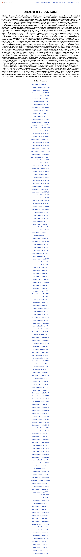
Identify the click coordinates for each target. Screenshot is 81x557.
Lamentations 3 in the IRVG (40, 270)
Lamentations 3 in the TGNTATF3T (40, 495)
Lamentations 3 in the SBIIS (40, 416)
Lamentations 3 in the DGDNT (40, 230)
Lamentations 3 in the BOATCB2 (40, 128)
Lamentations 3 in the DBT (40, 227)
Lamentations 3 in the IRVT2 (40, 294)
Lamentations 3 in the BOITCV (40, 160)
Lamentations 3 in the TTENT (40, 524)
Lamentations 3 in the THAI (40, 498)
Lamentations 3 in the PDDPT (40, 387)
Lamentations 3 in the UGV (40, 530)
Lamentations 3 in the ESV (40, 244)
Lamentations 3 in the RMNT (40, 393)
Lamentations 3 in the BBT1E (40, 99)
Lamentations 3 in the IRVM (40, 279)
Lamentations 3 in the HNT (40, 262)
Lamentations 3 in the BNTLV (40, 122)
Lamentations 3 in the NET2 (41, 372)
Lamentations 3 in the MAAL (40, 332)
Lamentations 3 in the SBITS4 (40, 451)
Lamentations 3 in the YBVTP (40, 550)
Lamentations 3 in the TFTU (40, 492)
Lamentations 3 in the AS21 (41, 90)
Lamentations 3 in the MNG (40, 346)
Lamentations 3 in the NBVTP (40, 370)
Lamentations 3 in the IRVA (40, 265)
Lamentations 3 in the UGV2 (40, 533)
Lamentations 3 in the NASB (40, 361)
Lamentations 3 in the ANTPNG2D (40, 87)
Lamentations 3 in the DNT (40, 236)
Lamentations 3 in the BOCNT (40, 134)
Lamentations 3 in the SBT (40, 460)
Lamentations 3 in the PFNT (40, 390)
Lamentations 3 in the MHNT (40, 340)
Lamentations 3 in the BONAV (40, 180)
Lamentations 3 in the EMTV (40, 241)
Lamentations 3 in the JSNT (40, 303)
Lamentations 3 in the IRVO (40, 285)
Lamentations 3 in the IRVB (40, 268)
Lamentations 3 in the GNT (40, 256)
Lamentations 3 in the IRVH (40, 273)
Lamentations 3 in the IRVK (40, 276)
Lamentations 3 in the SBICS (40, 404)
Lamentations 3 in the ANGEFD (40, 84)
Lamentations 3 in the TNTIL (40, 509)
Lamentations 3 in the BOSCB (40, 195)
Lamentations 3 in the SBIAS (40, 396)
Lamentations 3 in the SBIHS (40, 413)
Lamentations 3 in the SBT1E (40, 463)
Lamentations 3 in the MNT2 (40, 352)
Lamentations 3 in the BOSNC (40, 198)
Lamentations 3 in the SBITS (40, 442)
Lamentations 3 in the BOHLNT (40, 148)
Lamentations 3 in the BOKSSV (40, 169)
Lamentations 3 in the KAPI (40, 305)
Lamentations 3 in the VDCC (40, 541)
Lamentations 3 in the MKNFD (40, 343)
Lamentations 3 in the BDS (40, 102)
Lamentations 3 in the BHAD (40, 107)
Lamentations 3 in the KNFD (40, 317)
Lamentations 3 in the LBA (40, 320)
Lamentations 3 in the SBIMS (40, 431)
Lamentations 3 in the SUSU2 (40, 474)
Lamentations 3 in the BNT (40, 116)
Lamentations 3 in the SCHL (40, 466)
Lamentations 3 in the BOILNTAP (40, 157)
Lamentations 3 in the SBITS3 (40, 448)
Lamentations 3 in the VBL (40, 538)
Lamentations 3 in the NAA (40, 358)
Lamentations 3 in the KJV (40, 314)
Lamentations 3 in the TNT (40, 503)
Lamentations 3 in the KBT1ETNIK (40, 308)
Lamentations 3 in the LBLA (41, 323)
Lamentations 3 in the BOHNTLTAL (41, 151)
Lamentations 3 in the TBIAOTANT (40, 480)
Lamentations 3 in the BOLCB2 (40, 174)
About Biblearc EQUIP (73, 2)
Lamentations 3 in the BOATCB (40, 125)
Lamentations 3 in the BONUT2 (40, 189)
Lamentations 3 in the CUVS (40, 224)
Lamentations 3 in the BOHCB (40, 142)
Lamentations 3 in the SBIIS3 (40, 422)
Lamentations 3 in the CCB (40, 218)
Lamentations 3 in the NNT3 (40, 384)
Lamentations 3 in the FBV (40, 247)
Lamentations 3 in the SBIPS (40, 436)
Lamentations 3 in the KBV (40, 311)
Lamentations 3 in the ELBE (40, 238)
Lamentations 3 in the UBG (40, 527)
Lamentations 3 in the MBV (40, 335)
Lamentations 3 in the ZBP (40, 553)
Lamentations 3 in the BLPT (40, 113)
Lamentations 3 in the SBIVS (40, 457)
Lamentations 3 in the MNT (40, 349)
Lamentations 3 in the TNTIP (40, 515)
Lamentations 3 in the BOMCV (40, 177)
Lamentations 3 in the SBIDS (40, 407)
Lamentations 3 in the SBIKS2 (40, 428)
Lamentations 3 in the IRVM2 (40, 282)
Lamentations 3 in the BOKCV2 (40, 166)
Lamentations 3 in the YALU (40, 544)
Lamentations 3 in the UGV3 (40, 536)
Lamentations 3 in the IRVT (40, 291)
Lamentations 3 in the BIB (40, 110)
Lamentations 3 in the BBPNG (40, 96)
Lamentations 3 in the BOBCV (40, 131)
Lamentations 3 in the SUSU (40, 471)
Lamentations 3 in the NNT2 (40, 381)
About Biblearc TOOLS (58, 2)
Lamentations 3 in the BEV (40, 104)
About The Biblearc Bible (43, 2)
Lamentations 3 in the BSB (40, 215)
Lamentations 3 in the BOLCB (40, 171)
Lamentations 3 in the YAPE (41, 547)
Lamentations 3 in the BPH (40, 212)
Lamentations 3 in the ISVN (40, 300)
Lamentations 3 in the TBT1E (40, 483)
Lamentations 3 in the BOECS (40, 136)
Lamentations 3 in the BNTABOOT (40, 119)
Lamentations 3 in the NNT (40, 378)
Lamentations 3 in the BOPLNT (40, 192)
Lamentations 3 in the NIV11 (40, 375)
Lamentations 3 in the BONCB (40, 183)
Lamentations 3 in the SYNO (40, 477)
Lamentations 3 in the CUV (40, 221)
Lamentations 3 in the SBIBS (40, 399)
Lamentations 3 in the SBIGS (40, 410)
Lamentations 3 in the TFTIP (40, 489)
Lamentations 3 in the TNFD (40, 501)
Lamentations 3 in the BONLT (40, 186)
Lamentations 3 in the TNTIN (40, 512)
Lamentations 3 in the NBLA (40, 364)
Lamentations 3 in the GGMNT (40, 253)
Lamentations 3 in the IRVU (40, 297)
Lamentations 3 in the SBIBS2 (40, 402)
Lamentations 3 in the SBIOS (40, 434)
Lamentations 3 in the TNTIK (40, 506)
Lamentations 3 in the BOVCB (40, 203)
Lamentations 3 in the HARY (40, 259)
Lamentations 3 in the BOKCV (40, 163)
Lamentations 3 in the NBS (40, 367)
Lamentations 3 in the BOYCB (40, 206)
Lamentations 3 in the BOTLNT (40, 201)
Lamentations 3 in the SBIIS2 (40, 419)
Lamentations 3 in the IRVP (40, 288)
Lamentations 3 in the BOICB (40, 154)
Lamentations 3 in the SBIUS (40, 454)
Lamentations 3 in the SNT (40, 469)
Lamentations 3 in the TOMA (40, 521)
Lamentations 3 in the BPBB (40, 209)
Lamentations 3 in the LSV (40, 329)
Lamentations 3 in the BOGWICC (40, 139)
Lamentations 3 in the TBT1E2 (40, 486)
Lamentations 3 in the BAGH (40, 93)
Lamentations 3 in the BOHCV (40, 145)
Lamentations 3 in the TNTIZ (40, 518)
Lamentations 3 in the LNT (40, 326)
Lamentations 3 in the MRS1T (40, 355)
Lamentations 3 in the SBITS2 (40, 445)
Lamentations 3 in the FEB (40, 250)
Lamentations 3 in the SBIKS (40, 425)
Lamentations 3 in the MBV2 (40, 337)
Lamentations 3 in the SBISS (40, 439)
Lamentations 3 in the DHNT (40, 233)
